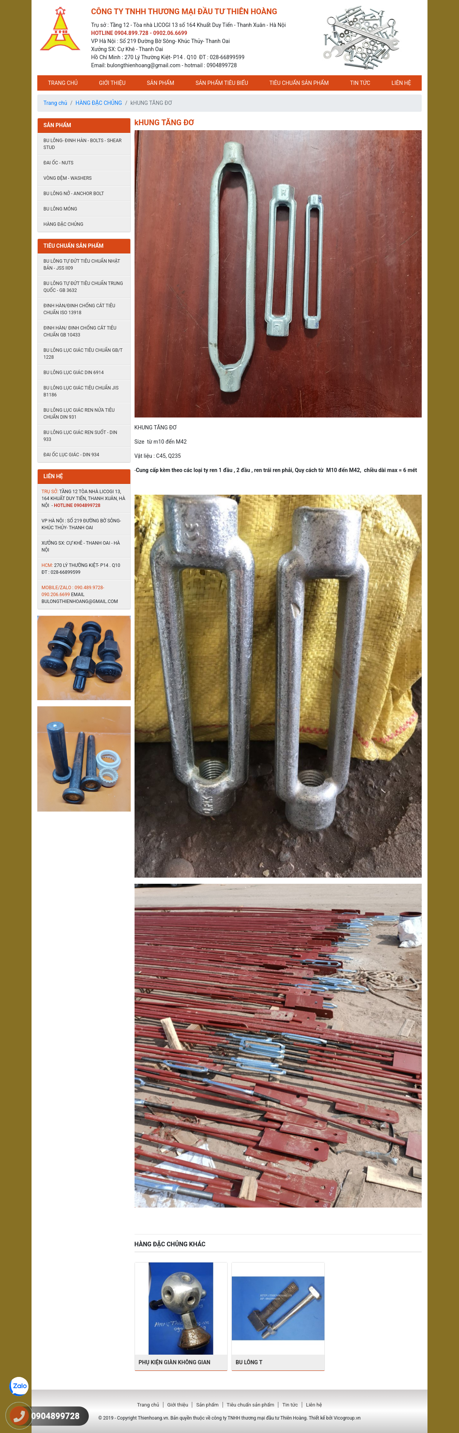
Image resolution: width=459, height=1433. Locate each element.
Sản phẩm (160, 83)
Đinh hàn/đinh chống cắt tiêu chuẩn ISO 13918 (79, 309)
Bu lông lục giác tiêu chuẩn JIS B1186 (80, 391)
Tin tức (360, 83)
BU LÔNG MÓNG (60, 209)
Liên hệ (401, 83)
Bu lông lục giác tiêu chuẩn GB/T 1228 (83, 354)
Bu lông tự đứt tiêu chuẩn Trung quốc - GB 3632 (83, 287)
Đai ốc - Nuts (58, 163)
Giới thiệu (112, 83)
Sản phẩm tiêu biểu (222, 83)
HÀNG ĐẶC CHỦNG (99, 103)
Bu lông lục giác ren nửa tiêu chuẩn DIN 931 (79, 414)
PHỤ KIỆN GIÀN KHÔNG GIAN (175, 1362)
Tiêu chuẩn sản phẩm (299, 83)
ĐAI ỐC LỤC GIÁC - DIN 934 (71, 454)
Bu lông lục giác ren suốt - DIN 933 (80, 436)
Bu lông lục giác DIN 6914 (73, 372)
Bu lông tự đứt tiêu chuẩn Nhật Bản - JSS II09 (81, 264)
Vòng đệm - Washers (67, 178)
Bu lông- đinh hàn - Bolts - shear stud (82, 144)
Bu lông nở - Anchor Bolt (73, 193)
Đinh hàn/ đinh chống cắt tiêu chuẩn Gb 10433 (79, 331)
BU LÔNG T (249, 1362)
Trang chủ (63, 83)
